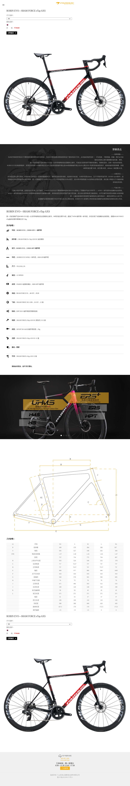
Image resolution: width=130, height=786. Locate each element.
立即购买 (11, 33)
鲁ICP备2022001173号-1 (65, 777)
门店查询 (65, 768)
